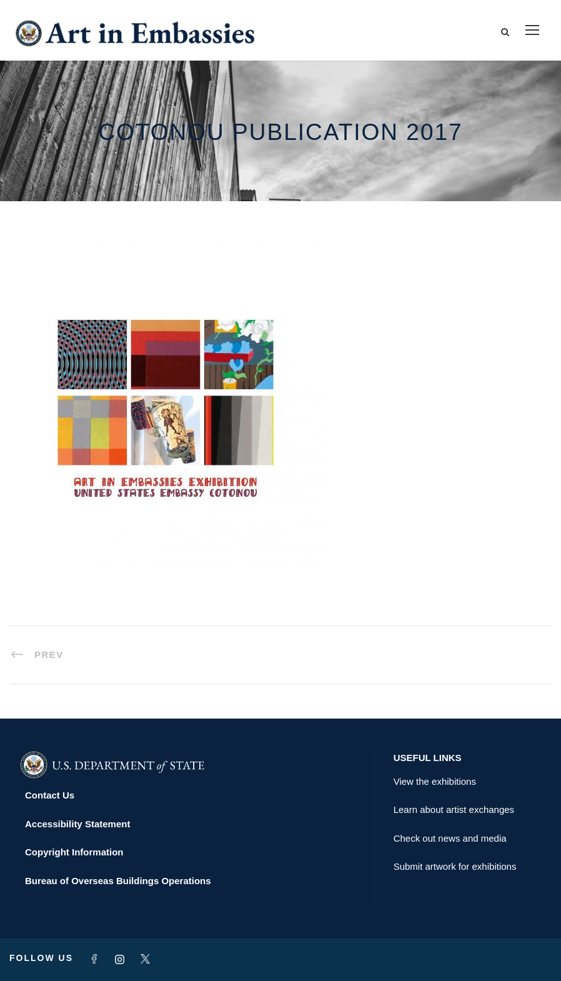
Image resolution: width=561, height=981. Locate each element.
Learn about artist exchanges (454, 809)
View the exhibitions (435, 781)
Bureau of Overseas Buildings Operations (118, 880)
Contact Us (49, 795)
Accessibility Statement (77, 824)
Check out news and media (450, 838)
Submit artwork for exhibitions (455, 866)
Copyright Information (74, 852)
